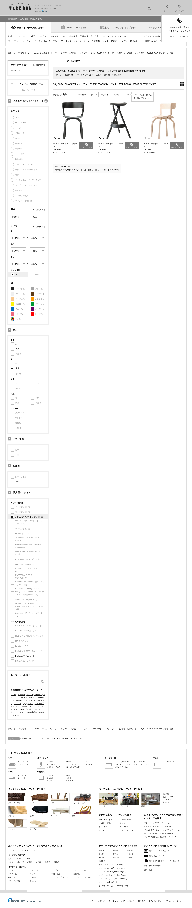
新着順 (90, 170)
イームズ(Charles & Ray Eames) (111, 865)
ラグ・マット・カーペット (20, 41)
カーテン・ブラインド (111, 36)
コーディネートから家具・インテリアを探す (120, 789)
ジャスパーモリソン (19, 700)
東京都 (10, 862)
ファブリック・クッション (77, 41)
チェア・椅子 (29, 36)
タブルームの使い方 (97, 901)
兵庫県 (47, 862)
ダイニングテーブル (122, 762)
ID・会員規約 (128, 901)
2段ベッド (22, 778)
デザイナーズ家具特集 (152, 866)
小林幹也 (102, 861)
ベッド (64, 36)
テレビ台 (50, 775)
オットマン (51, 764)
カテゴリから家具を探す (20, 753)
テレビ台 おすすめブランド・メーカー (158, 833)
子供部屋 (166, 794)
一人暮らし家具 (105, 823)
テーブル (42, 36)
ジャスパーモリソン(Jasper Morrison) (113, 879)
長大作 (101, 854)
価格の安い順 (100, 170)
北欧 (60, 798)
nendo (40, 697)
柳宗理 (13, 695)
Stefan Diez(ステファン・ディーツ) (36, 738)
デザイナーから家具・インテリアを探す (118, 845)
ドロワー (123, 823)
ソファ (18, 36)
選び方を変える (39, 210)
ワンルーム (167, 799)
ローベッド (103, 830)
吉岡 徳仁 (33, 700)
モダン (39, 811)
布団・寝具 (55, 874)
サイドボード (104, 827)
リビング (108, 800)
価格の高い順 (113, 170)
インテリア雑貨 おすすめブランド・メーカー (161, 837)
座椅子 (68, 762)
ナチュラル (17, 824)
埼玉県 (29, 862)
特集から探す (151, 41)
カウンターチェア (53, 767)
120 (69, 166)
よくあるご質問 (155, 901)
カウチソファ (23, 762)
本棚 (68, 775)
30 (62, 166)
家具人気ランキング (156, 856)
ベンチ (88, 762)
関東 (10, 859)
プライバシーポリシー (174, 901)
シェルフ (69, 781)
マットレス (22, 775)
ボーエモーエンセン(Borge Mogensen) (113, 886)
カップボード (125, 827)
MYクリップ (179, 8)
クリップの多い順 (78, 170)
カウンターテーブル (122, 764)
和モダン (39, 824)
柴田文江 (29, 709)
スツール (50, 762)
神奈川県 (20, 862)
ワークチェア (82, 75)
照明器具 (95, 36)
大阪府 (38, 862)
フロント (17, 703)
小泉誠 (21, 709)
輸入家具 (117, 75)
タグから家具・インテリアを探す (115, 814)
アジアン (17, 811)
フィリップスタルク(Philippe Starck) (112, 875)
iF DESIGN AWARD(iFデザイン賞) (29, 517)
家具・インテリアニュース (159, 851)
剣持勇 (33, 712)
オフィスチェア (91, 764)
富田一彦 (38, 695)
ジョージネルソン (26, 706)
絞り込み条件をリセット (33, 101)
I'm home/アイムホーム (24, 656)
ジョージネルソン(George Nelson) (112, 868)
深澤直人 (32, 697)
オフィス (166, 802)
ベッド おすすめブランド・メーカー (157, 826)
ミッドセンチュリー (81, 798)
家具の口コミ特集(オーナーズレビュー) (164, 861)
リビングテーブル (121, 767)
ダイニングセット (80, 870)
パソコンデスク (169, 762)
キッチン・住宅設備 (128, 41)
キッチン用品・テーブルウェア (49, 41)
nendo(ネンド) (104, 857)
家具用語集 (148, 870)
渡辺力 (30, 703)
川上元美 (130, 854)
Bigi (24, 703)
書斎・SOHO (168, 797)
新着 (10, 36)
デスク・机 (53, 36)
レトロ (39, 798)
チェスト (50, 778)
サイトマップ (114, 901)
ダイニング (129, 800)
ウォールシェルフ (126, 830)
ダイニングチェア (73, 764)
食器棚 (68, 778)
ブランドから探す (153, 36)
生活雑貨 (96, 41)
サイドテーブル (140, 762)
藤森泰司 (116, 857)
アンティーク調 (17, 798)
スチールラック (126, 820)
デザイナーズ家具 (63, 75)
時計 (126, 36)
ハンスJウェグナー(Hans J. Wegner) (112, 872)
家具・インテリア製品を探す (31, 27)
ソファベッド (23, 764)
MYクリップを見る (180, 36)
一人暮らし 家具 (101, 75)
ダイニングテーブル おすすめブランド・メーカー (162, 830)
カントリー (60, 811)
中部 (19, 859)
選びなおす (40, 65)
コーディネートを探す (76, 27)
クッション (34, 881)
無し (17, 274)
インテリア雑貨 (110, 41)
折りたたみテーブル (141, 764)
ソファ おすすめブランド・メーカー (157, 823)
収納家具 (73, 36)
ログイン (166, 8)
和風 (81, 811)
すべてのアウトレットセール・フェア (22, 850)
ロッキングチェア (73, 767)
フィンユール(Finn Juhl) (108, 882)
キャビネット (52, 781)
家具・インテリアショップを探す (120, 27)
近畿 (28, 859)
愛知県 (56, 862)
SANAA (29, 695)
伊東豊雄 (21, 695)
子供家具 (84, 36)
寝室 (150, 800)
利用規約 (141, 901)
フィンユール (23, 712)
